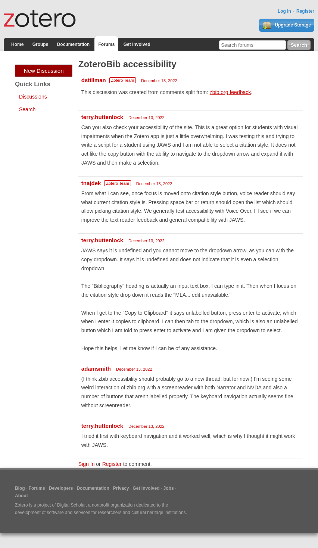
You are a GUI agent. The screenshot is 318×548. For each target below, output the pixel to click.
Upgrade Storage (286, 25)
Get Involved (137, 44)
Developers (61, 488)
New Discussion (44, 71)
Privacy (121, 488)
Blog (20, 488)
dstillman (93, 80)
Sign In (86, 464)
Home (17, 44)
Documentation (73, 44)
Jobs (168, 488)
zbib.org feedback (230, 92)
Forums (106, 44)
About (21, 495)
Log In (284, 11)
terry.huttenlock (102, 117)
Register (305, 11)
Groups (40, 44)
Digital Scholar (71, 505)
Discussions (33, 97)
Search (27, 109)
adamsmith (96, 368)
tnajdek (91, 183)
